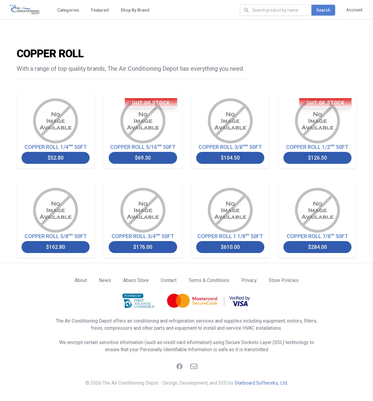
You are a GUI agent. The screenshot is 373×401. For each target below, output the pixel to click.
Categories (68, 10)
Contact (168, 280)
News (105, 280)
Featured (100, 10)
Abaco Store (136, 280)
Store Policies (284, 280)
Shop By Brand (135, 10)
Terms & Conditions (208, 280)
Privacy (249, 280)
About (81, 280)
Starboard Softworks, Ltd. (261, 383)
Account (354, 9)
